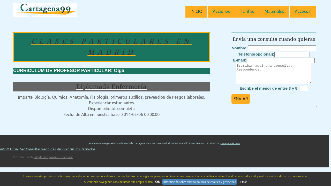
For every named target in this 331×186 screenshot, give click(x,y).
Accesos (303, 11)
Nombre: (239, 48)
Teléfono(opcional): (256, 54)
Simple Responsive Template (53, 160)
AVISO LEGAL (9, 153)
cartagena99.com (230, 147)
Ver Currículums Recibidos (76, 153)
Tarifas (247, 11)
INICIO (196, 11)
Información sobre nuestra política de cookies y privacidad (199, 182)
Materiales (274, 11)
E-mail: (239, 60)
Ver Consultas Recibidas (38, 153)
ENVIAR (241, 102)
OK (157, 182)
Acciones (221, 11)
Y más (243, 182)
